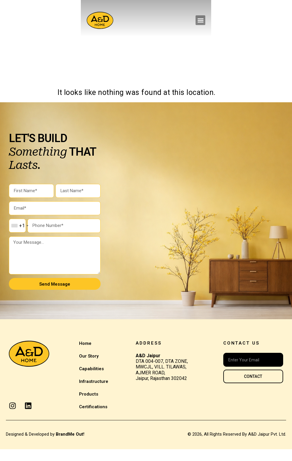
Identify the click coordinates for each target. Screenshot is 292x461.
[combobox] (19, 230)
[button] (281, 20)
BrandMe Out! (70, 446)
